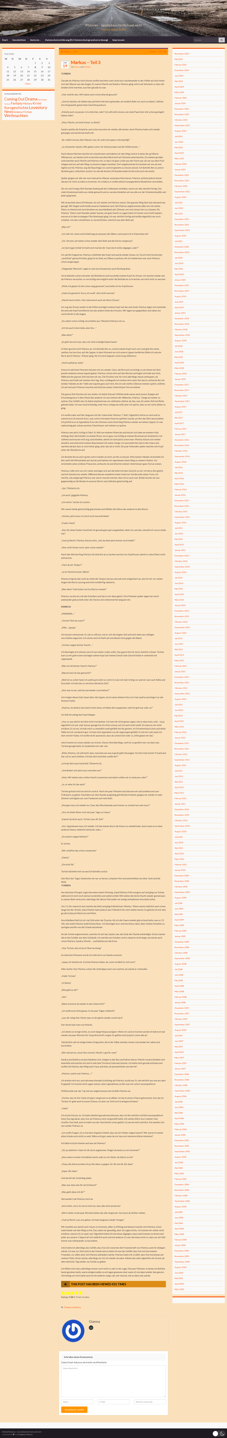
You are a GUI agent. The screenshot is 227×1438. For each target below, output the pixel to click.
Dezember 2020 (182, 246)
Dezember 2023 (182, 109)
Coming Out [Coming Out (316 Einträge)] (14, 99)
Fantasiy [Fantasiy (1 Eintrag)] (7, 104)
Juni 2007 (179, 1041)
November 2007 (182, 1013)
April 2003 (179, 1284)
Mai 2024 (179, 81)
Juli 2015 (179, 528)
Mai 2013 (179, 649)
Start (5, 39)
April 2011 (179, 787)
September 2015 (182, 517)
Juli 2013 (179, 638)
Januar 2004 (180, 1245)
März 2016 (179, 484)
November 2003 (182, 1256)
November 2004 (182, 1190)
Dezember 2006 (182, 1074)
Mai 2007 (179, 1046)
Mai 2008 (179, 980)
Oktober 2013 (181, 622)
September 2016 (182, 456)
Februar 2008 (181, 997)
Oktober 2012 (181, 688)
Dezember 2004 (182, 1184)
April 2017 (179, 423)
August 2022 (180, 197)
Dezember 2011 (182, 743)
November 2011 (182, 748)
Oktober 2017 (181, 395)
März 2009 (179, 925)
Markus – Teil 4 (156, 51)
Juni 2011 (179, 776)
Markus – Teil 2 (71, 51)
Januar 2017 (180, 434)
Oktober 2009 (181, 886)
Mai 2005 (179, 1168)
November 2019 (182, 291)
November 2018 (182, 324)
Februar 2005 (181, 1179)
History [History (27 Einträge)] (27, 103)
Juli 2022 (179, 202)
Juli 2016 (179, 467)
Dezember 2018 (182, 318)
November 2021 (182, 224)
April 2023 (179, 153)
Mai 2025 (179, 59)
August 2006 (180, 1096)
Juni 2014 (179, 583)
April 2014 (179, 594)
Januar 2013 (180, 671)
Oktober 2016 (181, 451)
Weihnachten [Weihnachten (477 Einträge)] (16, 115)
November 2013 (182, 616)
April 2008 (179, 986)
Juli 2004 (179, 1212)
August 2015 (180, 522)
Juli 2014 (179, 577)
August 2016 (180, 462)
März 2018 (179, 368)
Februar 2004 (181, 1239)
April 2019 (179, 307)
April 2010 (179, 853)
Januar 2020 (180, 280)
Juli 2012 (179, 704)
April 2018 (179, 362)
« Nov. (27, 83)
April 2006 (179, 1118)
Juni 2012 (179, 710)
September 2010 (182, 826)
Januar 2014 (180, 605)
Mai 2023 (179, 147)
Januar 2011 (180, 804)
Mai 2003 (179, 1278)
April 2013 (179, 655)
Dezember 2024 (182, 70)
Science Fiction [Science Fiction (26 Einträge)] (23, 112)
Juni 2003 (179, 1272)
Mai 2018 (179, 357)
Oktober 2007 (181, 1019)
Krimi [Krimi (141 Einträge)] (37, 103)
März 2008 (179, 991)
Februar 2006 (181, 1129)
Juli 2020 (179, 258)
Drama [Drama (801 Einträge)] (31, 98)
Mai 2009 (179, 914)
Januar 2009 (180, 936)
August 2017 (180, 406)
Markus (88, 67)
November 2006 (182, 1079)
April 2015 (179, 544)
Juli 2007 (179, 1035)
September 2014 (182, 566)
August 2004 (180, 1206)
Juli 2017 (179, 412)
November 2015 (182, 506)
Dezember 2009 (182, 875)
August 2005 (180, 1157)
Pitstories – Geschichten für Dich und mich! (113, 24)
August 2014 (180, 572)
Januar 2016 (180, 495)
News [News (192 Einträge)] (8, 111)
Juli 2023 (179, 136)
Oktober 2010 (181, 820)
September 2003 (182, 1261)
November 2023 (182, 114)
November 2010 (182, 815)
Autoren (35, 39)
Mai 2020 (179, 269)
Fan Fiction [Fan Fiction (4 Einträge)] (42, 100)
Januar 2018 (180, 379)
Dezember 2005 (182, 1140)
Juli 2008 (179, 969)
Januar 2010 (180, 870)
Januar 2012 (180, 737)
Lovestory (76, 1307)
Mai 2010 (179, 848)
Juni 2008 (179, 975)
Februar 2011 (181, 798)
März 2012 (179, 726)
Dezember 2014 (182, 555)
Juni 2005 (179, 1162)
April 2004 (179, 1228)
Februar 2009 (181, 930)
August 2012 (180, 699)
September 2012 (182, 693)
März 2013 (179, 660)
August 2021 (180, 235)
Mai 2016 (179, 473)
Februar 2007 (181, 1063)
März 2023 (179, 158)
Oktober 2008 (181, 953)
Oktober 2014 (181, 561)
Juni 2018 (179, 351)
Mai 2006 (179, 1113)
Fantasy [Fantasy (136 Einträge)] (17, 103)
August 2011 (180, 765)
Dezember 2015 (182, 500)
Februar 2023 (181, 164)
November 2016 (182, 445)
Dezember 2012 (182, 677)
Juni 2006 (179, 1107)
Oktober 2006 (181, 1085)
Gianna (77, 67)
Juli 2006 (179, 1101)
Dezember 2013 (182, 611)
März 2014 (179, 600)
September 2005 (182, 1151)
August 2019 (180, 296)
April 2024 (179, 87)
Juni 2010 (179, 842)
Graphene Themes (25, 1434)
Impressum (118, 39)
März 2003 (179, 1289)
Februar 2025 (181, 64)
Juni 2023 (179, 142)
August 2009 (180, 897)
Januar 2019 (180, 313)
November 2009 (182, 881)
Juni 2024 (179, 75)
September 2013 (182, 627)
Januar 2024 (180, 103)
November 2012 (182, 682)
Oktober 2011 (181, 754)
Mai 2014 (179, 588)
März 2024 (179, 92)
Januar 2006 (180, 1135)
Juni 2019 (179, 302)
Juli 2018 (179, 346)
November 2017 (182, 390)
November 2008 (182, 947)
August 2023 (180, 131)
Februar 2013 (181, 666)
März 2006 (179, 1124)
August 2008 (180, 964)
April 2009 (179, 919)
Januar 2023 (180, 169)
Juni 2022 (179, 208)
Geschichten (19, 39)
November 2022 (182, 180)
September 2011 (182, 759)
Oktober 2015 (181, 511)
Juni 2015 (179, 533)
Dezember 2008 (182, 942)
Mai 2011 (179, 782)
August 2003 (180, 1267)
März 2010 (179, 859)
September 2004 (182, 1201)
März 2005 (179, 1173)
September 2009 (182, 892)
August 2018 (180, 340)
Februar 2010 (181, 864)
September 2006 (182, 1090)
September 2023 (182, 125)
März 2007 (179, 1057)
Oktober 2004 (181, 1195)
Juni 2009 (179, 908)
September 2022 (182, 191)
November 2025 (182, 53)
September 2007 (182, 1024)
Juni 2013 (179, 644)
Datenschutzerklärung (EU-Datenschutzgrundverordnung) (76, 39)
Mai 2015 (179, 539)
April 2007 (179, 1052)
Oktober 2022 (181, 186)
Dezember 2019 (182, 285)
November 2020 (182, 252)
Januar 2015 (180, 550)
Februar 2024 (181, 98)
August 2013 (180, 633)
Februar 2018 (181, 373)
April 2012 (179, 721)
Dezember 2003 (182, 1250)
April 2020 (179, 274)
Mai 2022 (179, 213)
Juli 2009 (179, 903)
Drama (67, 1307)
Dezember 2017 (182, 384)
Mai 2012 (179, 715)
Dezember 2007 (182, 1008)
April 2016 (179, 478)
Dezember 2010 (182, 809)
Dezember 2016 (182, 440)
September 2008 (182, 958)
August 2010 (180, 831)
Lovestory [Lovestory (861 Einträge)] (38, 107)
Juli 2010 (179, 837)
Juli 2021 (179, 241)
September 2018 (182, 335)
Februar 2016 (181, 489)
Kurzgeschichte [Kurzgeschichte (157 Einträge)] (16, 108)
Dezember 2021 (182, 219)
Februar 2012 (181, 732)
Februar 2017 (181, 429)
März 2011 (179, 793)
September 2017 (182, 401)
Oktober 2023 (181, 120)
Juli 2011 (179, 771)
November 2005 (182, 1146)
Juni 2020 (179, 263)
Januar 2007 (180, 1068)
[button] (219, 1434)
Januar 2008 (180, 1002)
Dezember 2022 (182, 175)
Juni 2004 (179, 1217)
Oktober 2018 (181, 329)
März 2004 (179, 1234)
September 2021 (182, 230)
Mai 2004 (179, 1223)
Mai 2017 (179, 417)
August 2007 (180, 1030)
